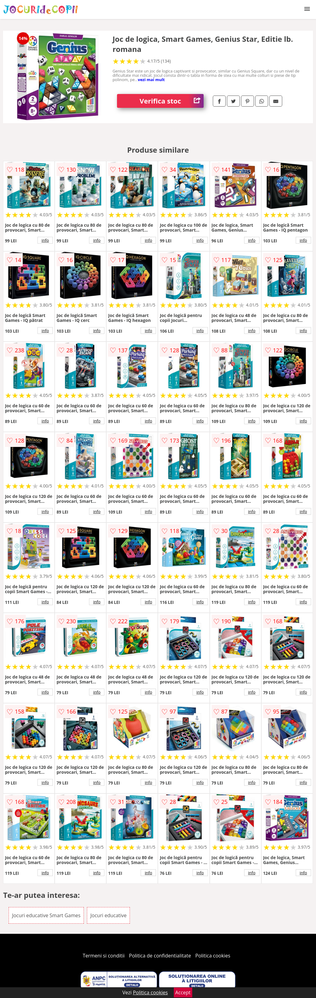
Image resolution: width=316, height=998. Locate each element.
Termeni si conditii (104, 955)
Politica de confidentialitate (160, 955)
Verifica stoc (172, 101)
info (45, 240)
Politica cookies (212, 955)
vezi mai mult (151, 79)
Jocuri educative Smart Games (46, 915)
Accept (183, 992)
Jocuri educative (108, 915)
